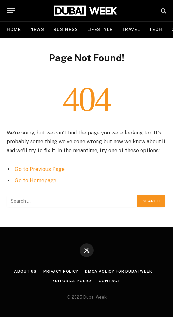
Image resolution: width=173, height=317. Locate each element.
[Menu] (11, 10)
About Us (25, 271)
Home (14, 29)
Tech (155, 29)
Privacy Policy (60, 271)
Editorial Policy (72, 281)
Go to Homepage (35, 180)
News (37, 29)
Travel (131, 29)
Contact (109, 281)
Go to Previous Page (40, 169)
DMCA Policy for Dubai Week (118, 271)
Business (66, 29)
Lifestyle (100, 29)
